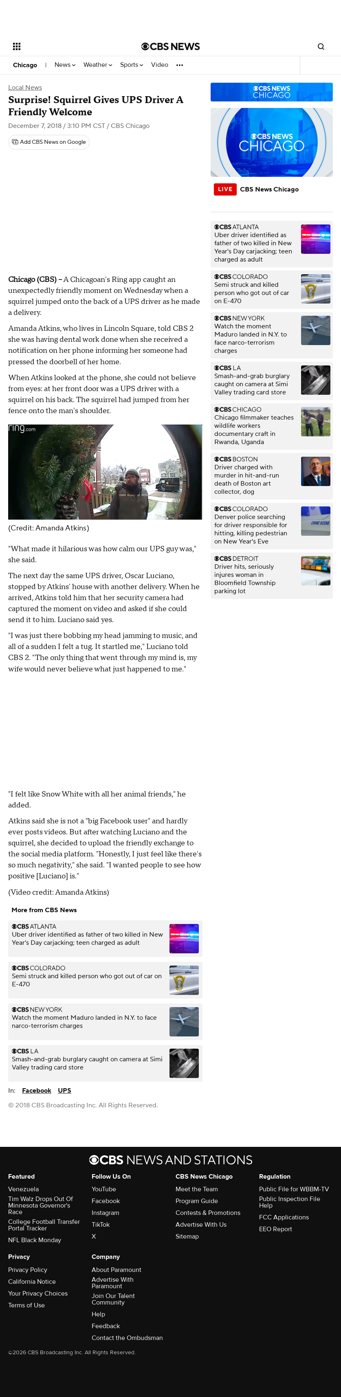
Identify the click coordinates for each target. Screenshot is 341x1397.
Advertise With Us (201, 1224)
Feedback (106, 1326)
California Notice (32, 1281)
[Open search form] (321, 46)
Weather (98, 65)
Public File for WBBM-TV (294, 1189)
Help (98, 1314)
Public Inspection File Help (289, 1202)
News (65, 65)
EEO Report (275, 1229)
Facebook (36, 1091)
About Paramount (116, 1270)
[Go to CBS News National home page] (170, 46)
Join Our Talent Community (113, 1299)
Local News (25, 87)
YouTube (104, 1189)
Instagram (105, 1213)
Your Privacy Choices (38, 1293)
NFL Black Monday (34, 1240)
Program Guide (197, 1201)
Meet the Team (197, 1189)
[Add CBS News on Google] (49, 142)
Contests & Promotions (208, 1213)
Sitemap (187, 1236)
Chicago (25, 65)
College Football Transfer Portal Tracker (44, 1225)
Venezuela (23, 1189)
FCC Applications (284, 1217)
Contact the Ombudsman (127, 1338)
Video (159, 65)
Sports (131, 65)
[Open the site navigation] (65, 46)
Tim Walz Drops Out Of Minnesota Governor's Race (40, 1205)
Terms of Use (26, 1305)
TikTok (101, 1224)
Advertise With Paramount (113, 1282)
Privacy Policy (27, 1270)
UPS (64, 1091)
